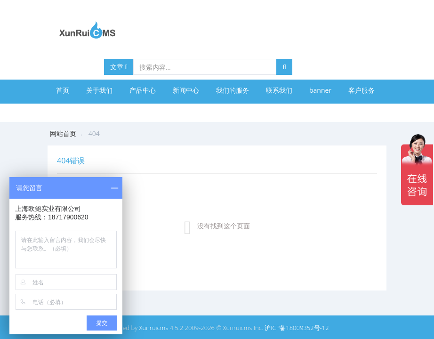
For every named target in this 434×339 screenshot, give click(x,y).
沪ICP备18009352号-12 (297, 327)
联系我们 (279, 90)
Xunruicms (154, 327)
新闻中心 (186, 90)
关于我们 (99, 90)
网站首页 (63, 133)
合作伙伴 (69, 111)
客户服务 (361, 90)
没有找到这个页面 (223, 225)
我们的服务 (232, 90)
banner (320, 90)
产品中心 (142, 90)
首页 (62, 90)
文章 (119, 66)
